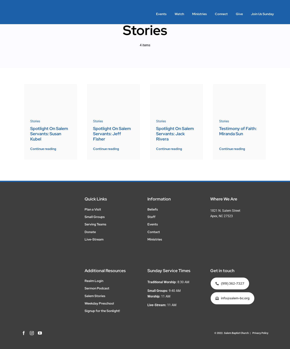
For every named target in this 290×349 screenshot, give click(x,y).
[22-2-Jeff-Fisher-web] (113, 86)
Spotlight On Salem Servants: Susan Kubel (49, 134)
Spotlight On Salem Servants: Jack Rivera (175, 134)
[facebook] (24, 333)
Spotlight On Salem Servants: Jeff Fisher (112, 134)
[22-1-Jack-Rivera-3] (176, 86)
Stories (35, 121)
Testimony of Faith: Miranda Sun (238, 131)
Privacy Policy (260, 333)
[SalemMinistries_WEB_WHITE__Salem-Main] (32, 9)
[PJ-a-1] (50, 86)
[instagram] (32, 333)
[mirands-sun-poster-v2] (239, 86)
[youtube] (40, 333)
